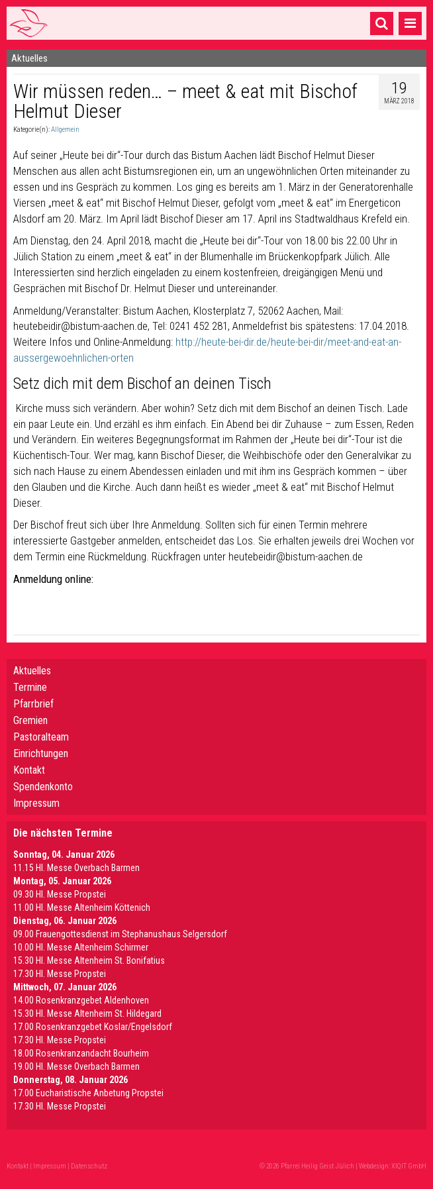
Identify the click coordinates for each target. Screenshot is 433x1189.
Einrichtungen (40, 753)
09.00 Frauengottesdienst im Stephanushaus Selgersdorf (120, 934)
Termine (30, 687)
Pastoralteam (41, 737)
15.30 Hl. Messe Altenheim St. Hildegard (87, 1013)
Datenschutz (89, 1166)
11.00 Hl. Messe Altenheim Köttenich (81, 907)
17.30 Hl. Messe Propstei (59, 973)
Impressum (36, 803)
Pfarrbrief (33, 704)
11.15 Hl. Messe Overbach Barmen (76, 867)
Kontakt (29, 770)
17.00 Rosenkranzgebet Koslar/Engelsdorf (92, 1026)
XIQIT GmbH (408, 1166)
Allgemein (65, 129)
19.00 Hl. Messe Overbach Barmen (76, 1066)
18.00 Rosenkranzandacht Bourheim (81, 1053)
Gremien (30, 720)
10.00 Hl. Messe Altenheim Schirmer (80, 947)
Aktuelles (32, 670)
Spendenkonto (43, 786)
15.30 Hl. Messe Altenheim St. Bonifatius (89, 960)
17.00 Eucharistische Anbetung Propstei (88, 1093)
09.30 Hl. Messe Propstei (59, 894)
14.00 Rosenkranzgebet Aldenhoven (81, 1000)
